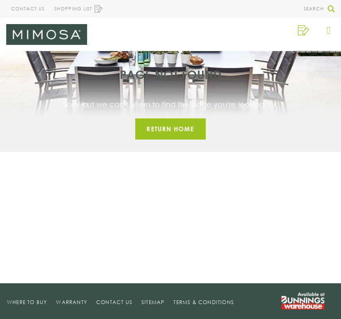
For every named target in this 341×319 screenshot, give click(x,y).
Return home (170, 129)
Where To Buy (27, 302)
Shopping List (78, 9)
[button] (317, 9)
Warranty (71, 302)
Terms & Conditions (203, 302)
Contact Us (27, 8)
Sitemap (152, 302)
